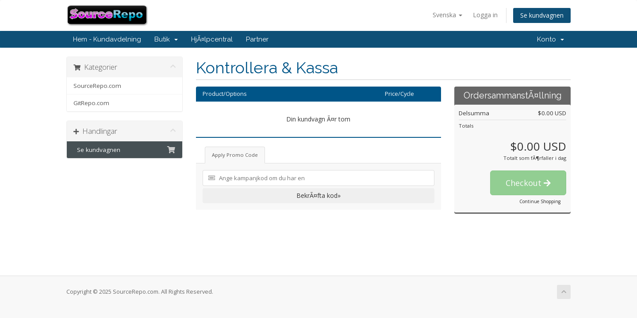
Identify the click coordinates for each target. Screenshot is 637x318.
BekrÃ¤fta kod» (318, 195)
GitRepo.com (91, 103)
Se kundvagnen (542, 15)
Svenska (447, 15)
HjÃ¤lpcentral (212, 39)
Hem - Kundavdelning (107, 39)
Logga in (485, 15)
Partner (257, 39)
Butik (166, 39)
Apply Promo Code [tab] (235, 154)
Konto (550, 39)
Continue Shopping (539, 201)
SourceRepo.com (97, 86)
